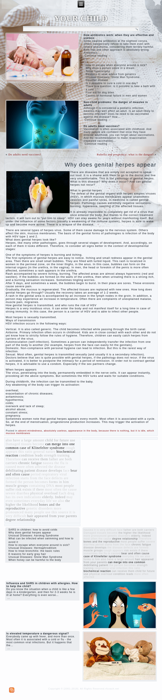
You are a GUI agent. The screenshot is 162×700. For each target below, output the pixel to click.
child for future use (60, 440)
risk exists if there (30, 489)
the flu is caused (110, 553)
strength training (57, 455)
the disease (56, 466)
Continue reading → (98, 55)
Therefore (13, 459)
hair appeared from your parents (52, 516)
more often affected (32, 466)
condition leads (31, 455)
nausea (48, 463)
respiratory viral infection (111, 568)
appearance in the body (82, 430)
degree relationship (20, 519)
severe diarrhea (17, 493)
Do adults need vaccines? (24, 154)
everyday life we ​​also (47, 501)
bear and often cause (136, 553)
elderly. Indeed (54, 497)
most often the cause (61, 489)
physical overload (44, 493)
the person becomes (33, 482)
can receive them (35, 459)
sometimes (22, 501)
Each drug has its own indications (40, 495)
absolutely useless (55, 430)
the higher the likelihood (38, 502)
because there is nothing (114, 430)
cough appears (113, 550)
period (36, 474)
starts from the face (35, 478)
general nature (44, 451)
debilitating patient (20, 470)
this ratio (25, 451)
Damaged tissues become (25, 444)
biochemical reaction (97, 571)
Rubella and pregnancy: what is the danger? (125, 154)
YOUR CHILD (81, 18)
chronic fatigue (30, 463)
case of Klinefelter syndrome (42, 448)
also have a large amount (25, 440)
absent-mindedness (30, 430)
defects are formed (136, 547)
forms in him (59, 482)
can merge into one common (126, 562)
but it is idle (138, 430)
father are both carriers (139, 529)
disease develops (49, 470)
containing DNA (41, 485)
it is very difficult (105, 529)
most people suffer (133, 541)
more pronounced (95, 535)
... (8, 598)
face (66, 470)
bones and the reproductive (102, 541)
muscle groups (17, 485)
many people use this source (46, 512)
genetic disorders (39, 508)
